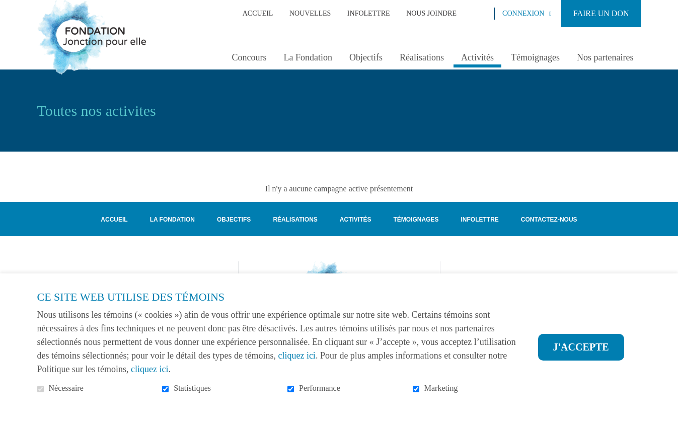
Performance (319, 388)
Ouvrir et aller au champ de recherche (482, 13)
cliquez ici (296, 355)
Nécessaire (66, 388)
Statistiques (192, 388)
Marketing (441, 388)
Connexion (523, 13)
